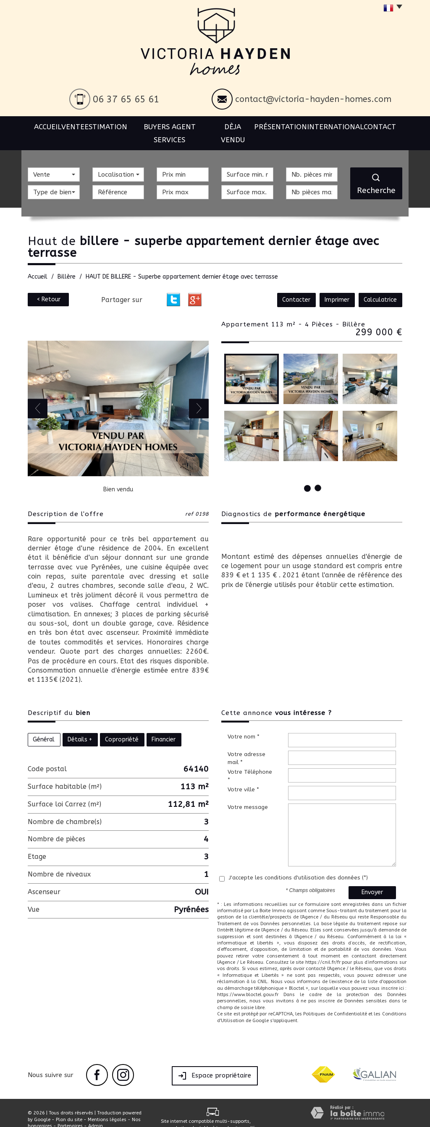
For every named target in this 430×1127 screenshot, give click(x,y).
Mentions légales (107, 1106)
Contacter (300, 286)
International (337, 125)
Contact (383, 125)
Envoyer (372, 879)
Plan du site (69, 1106)
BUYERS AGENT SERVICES (174, 125)
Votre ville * (243, 776)
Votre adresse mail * (246, 745)
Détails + (80, 726)
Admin (95, 1113)
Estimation (112, 125)
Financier (164, 726)
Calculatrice (381, 286)
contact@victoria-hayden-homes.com (313, 99)
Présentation (284, 125)
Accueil (44, 125)
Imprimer (339, 286)
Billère (67, 263)
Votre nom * (244, 723)
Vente (75, 125)
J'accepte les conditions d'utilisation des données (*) (298, 864)
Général (44, 726)
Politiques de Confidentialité (335, 1001)
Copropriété (122, 726)
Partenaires (70, 1113)
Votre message (248, 794)
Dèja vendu (236, 125)
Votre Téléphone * (250, 763)
